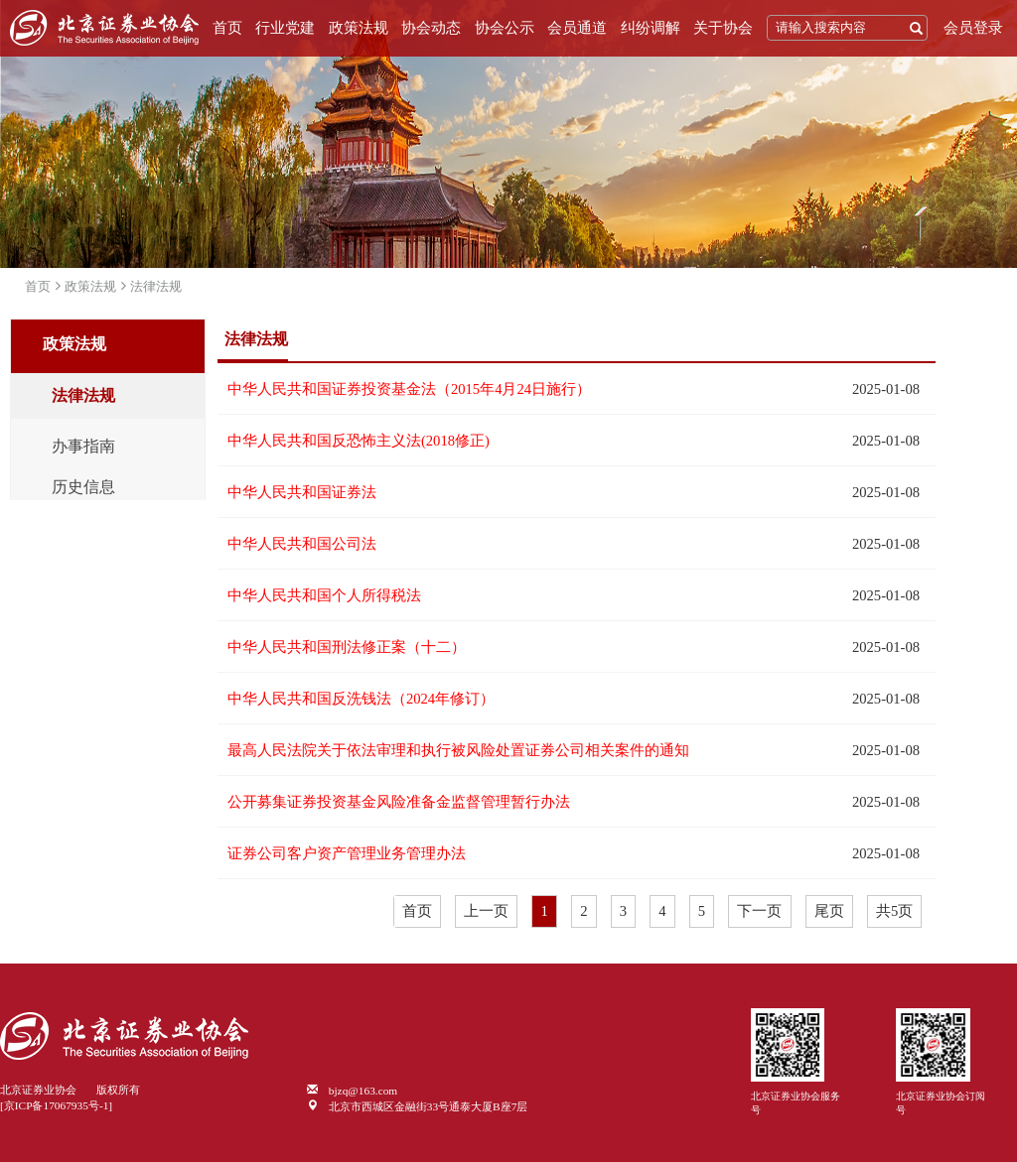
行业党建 (285, 28)
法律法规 (156, 286)
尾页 (829, 911)
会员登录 (973, 28)
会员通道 (577, 28)
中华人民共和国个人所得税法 (324, 595)
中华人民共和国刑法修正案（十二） (346, 647)
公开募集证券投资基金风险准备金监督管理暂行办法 (398, 802)
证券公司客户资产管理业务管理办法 (346, 853)
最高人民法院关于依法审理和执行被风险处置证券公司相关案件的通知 (458, 750)
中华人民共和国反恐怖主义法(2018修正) (358, 441)
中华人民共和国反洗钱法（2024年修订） (361, 699)
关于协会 (723, 28)
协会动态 (431, 28)
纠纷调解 (650, 28)
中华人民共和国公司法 (301, 544)
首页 (227, 28)
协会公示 (504, 28)
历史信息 (83, 487)
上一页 (486, 911)
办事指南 (83, 446)
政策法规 (358, 28)
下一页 (759, 911)
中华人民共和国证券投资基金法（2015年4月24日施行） (409, 389)
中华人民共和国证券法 (301, 492)
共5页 (894, 911)
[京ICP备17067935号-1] (56, 1105)
